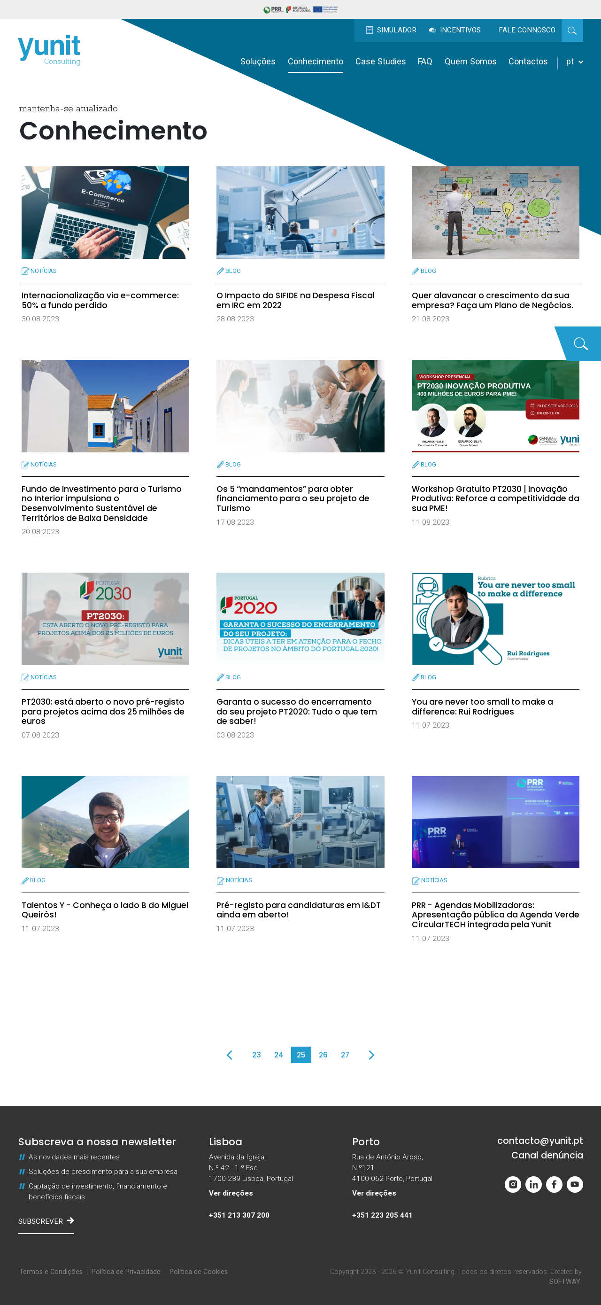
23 (256, 1055)
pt (574, 61)
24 (279, 1055)
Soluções (258, 61)
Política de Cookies (199, 1272)
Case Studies (380, 61)
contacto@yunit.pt (540, 1141)
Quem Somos (471, 61)
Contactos (528, 61)
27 (345, 1055)
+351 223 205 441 (382, 1215)
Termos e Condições (51, 1272)
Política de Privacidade (126, 1272)
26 (323, 1055)
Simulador (391, 30)
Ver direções (231, 1193)
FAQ (425, 61)
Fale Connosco (527, 30)
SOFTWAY (564, 1282)
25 (301, 1055)
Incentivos (455, 30)
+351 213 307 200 (239, 1215)
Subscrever (46, 1221)
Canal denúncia (547, 1155)
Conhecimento (315, 61)
